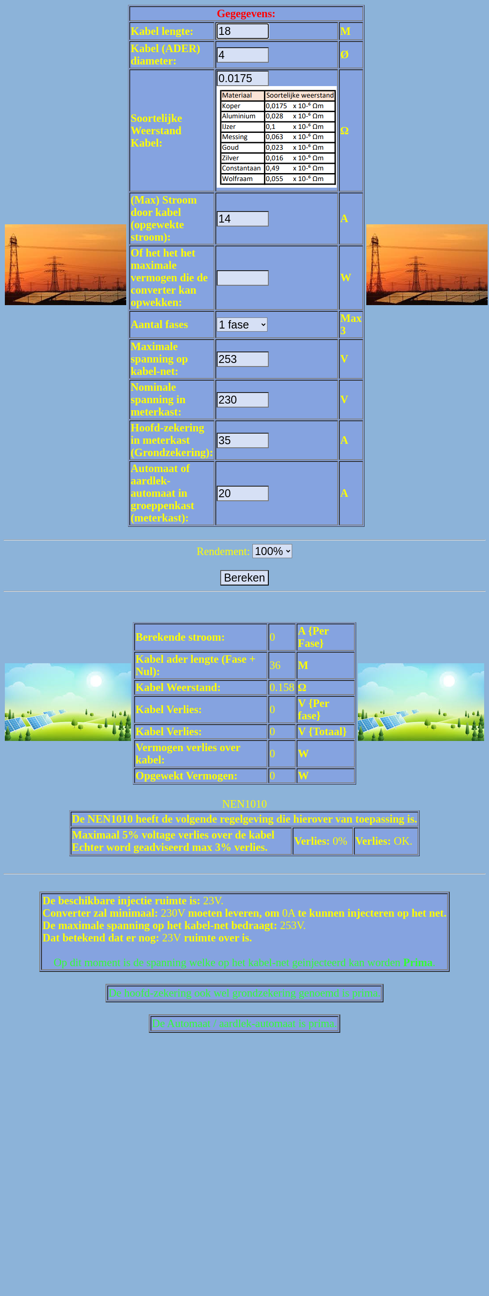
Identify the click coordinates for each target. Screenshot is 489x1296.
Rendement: (223, 551)
